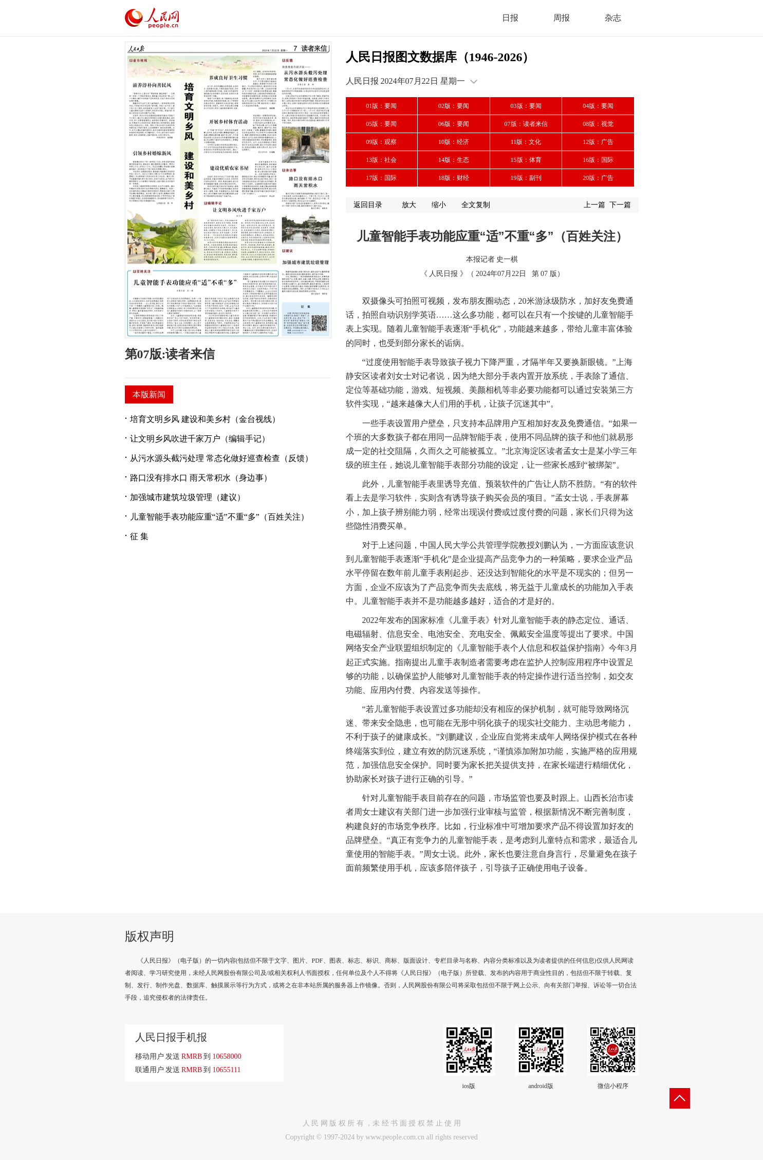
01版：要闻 (381, 105)
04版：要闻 (598, 105)
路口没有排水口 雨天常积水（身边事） (201, 477)
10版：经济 (453, 141)
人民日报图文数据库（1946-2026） (440, 57)
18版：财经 (453, 177)
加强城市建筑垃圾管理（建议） (187, 497)
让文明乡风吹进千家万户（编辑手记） (200, 438)
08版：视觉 (598, 123)
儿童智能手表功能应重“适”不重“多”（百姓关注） (219, 516)
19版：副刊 (526, 177)
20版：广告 (598, 177)
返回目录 (367, 205)
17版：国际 (381, 177)
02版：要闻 (453, 105)
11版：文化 (526, 141)
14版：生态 (453, 159)
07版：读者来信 (526, 123)
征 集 (139, 536)
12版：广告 (598, 141)
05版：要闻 (381, 123)
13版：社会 (381, 159)
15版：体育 (526, 159)
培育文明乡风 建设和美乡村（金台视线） (205, 419)
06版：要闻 (453, 123)
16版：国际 (598, 159)
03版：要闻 (526, 105)
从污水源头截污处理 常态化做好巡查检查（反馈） (221, 458)
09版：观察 (381, 141)
